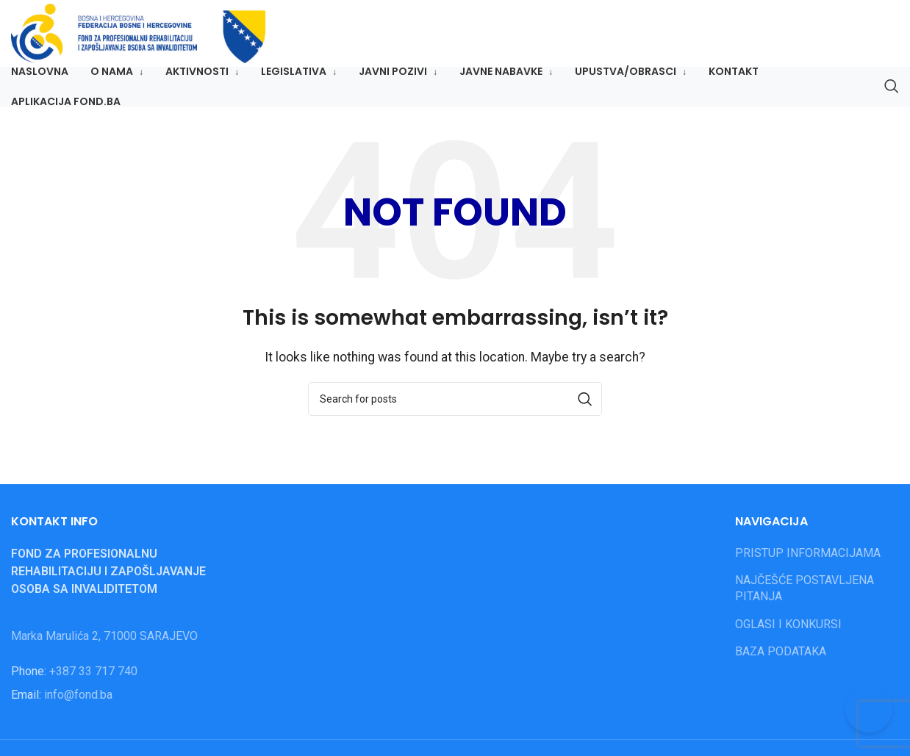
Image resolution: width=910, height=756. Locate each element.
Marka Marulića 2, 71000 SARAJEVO (104, 643)
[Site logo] (159, 37)
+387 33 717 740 (93, 678)
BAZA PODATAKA (780, 659)
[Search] (891, 94)
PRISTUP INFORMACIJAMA (808, 560)
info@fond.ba (78, 702)
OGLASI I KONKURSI (788, 631)
